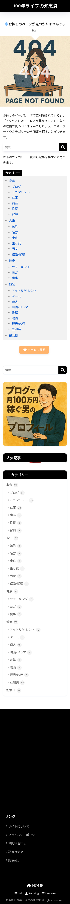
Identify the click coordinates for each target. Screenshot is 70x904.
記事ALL (13, 860)
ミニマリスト (21, 192)
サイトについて (18, 826)
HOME (35, 885)
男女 (15, 248)
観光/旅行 (18, 323)
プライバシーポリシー (23, 834)
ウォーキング (21, 267)
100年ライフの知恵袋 (35, 5)
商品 (15, 203)
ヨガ (15, 272)
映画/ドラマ (20, 307)
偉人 (15, 301)
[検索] (63, 147)
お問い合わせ (17, 843)
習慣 (15, 214)
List (18, 893)
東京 (15, 237)
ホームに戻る (34, 349)
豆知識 (16, 329)
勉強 (15, 226)
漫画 (15, 318)
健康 (12, 260)
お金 (12, 180)
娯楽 (12, 284)
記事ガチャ (15, 851)
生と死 (16, 243)
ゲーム (16, 296)
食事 (15, 277)
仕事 (15, 197)
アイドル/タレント (24, 290)
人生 (12, 220)
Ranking (32, 893)
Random (49, 893)
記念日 (13, 335)
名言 (15, 232)
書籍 (15, 312)
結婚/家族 (18, 254)
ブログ (16, 186)
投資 (15, 208)
